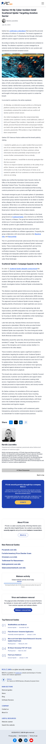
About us (23, 535)
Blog (3, 697)
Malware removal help (23, 610)
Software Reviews (8, 700)
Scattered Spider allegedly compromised (23, 269)
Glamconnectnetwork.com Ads (14, 568)
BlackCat (38, 234)
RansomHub (12, 236)
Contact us (5, 709)
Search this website (8, 725)
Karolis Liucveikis (12, 21)
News (4, 693)
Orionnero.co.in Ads (9, 557)
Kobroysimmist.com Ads (11, 564)
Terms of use (33, 736)
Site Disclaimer (23, 736)
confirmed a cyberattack (17, 31)
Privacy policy (12, 736)
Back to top (40, 475)
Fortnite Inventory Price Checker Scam (16, 553)
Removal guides (7, 690)
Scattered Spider (18, 217)
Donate (23, 502)
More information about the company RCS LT (28, 492)
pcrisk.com (18, 673)
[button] (43, 3)
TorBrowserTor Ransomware (12, 561)
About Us (5, 712)
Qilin (3, 236)
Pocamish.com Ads (9, 550)
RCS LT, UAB (6, 669)
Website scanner (7, 722)
